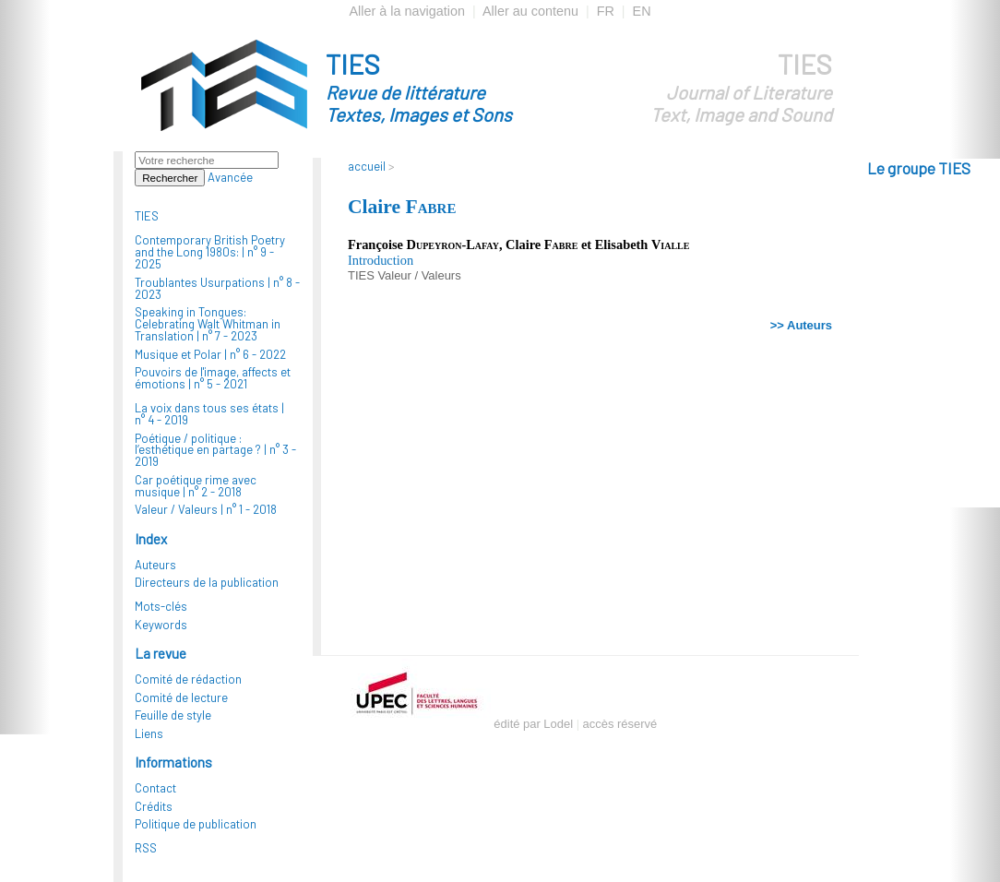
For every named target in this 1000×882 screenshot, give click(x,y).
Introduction (380, 260)
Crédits (154, 806)
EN (642, 11)
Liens (149, 733)
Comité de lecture (181, 697)
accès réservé (620, 724)
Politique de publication (195, 823)
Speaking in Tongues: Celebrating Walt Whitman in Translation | (207, 323)
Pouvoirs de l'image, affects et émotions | (213, 377)
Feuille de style (173, 715)
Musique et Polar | (210, 354)
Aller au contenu (530, 11)
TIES (452, 86)
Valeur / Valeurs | (206, 509)
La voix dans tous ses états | (209, 413)
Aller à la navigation (407, 11)
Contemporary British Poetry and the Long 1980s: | (210, 251)
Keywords (161, 624)
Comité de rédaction (188, 679)
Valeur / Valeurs (418, 275)
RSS (146, 847)
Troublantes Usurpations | (217, 288)
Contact (155, 788)
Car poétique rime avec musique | (195, 485)
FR (605, 11)
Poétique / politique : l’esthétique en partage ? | (215, 450)
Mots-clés (161, 606)
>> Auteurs (801, 325)
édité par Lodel (533, 724)
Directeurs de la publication (207, 582)
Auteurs (155, 564)
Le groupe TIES (918, 168)
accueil (367, 166)
